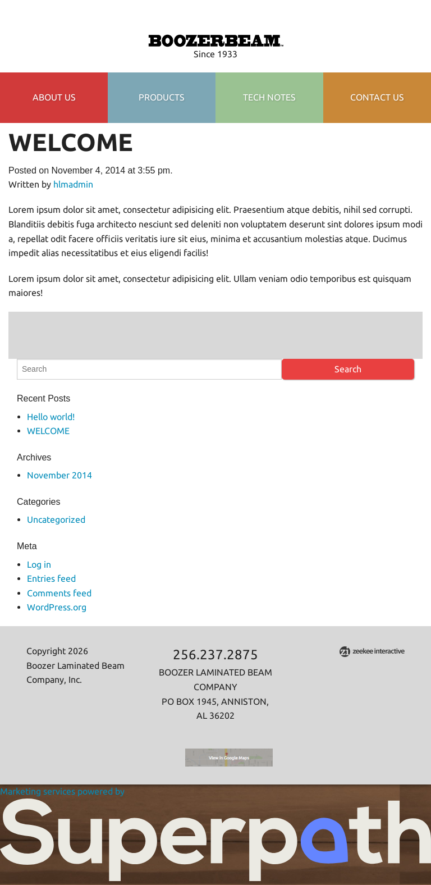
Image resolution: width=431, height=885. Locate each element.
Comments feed (59, 593)
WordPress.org (56, 607)
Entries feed (51, 578)
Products (162, 97)
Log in (39, 564)
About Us (54, 97)
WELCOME (48, 431)
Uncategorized (56, 519)
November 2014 (59, 475)
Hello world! (51, 417)
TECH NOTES (269, 97)
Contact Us (377, 97)
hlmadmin (73, 184)
